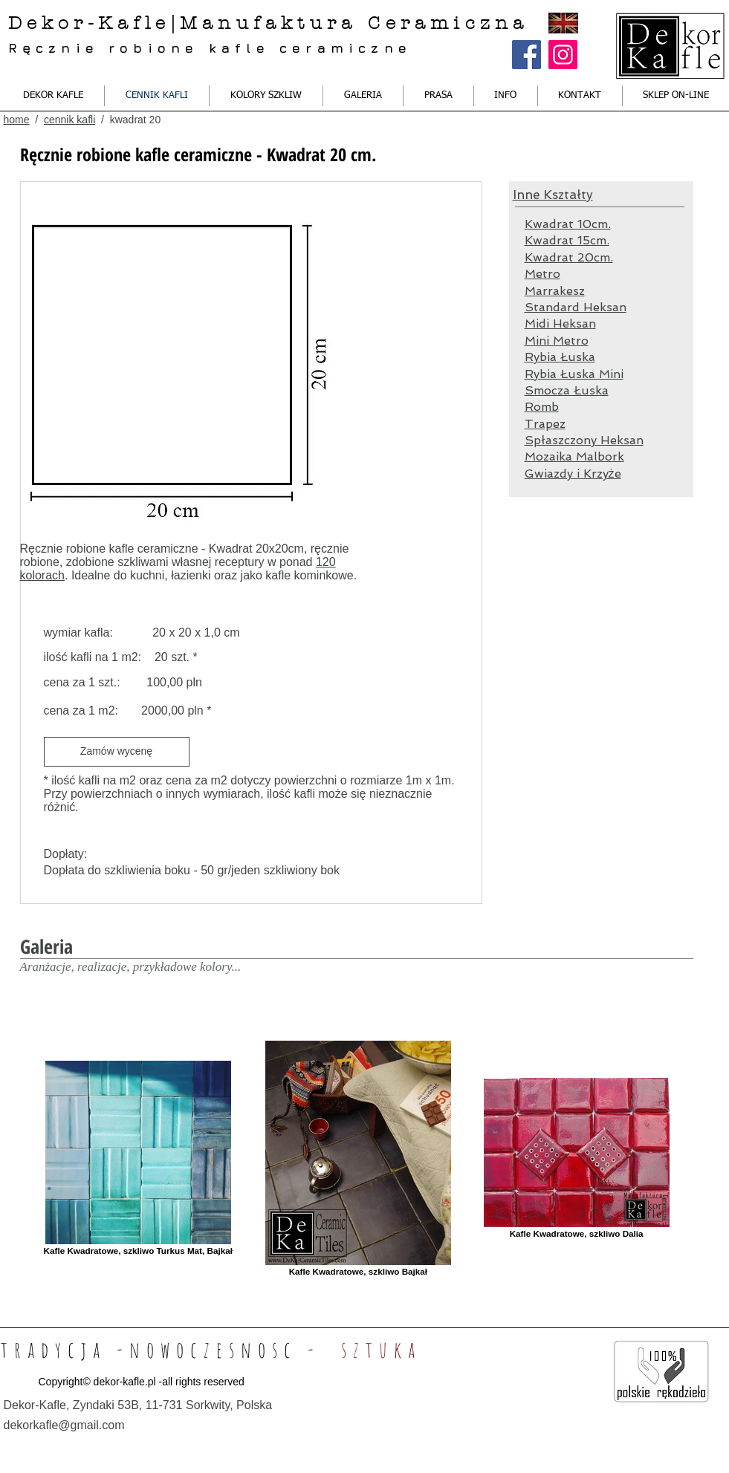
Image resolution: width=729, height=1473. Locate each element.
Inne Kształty (553, 194)
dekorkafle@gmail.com (64, 1425)
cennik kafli (69, 120)
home (17, 120)
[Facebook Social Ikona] (526, 54)
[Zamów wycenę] (116, 752)
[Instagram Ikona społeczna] (562, 54)
